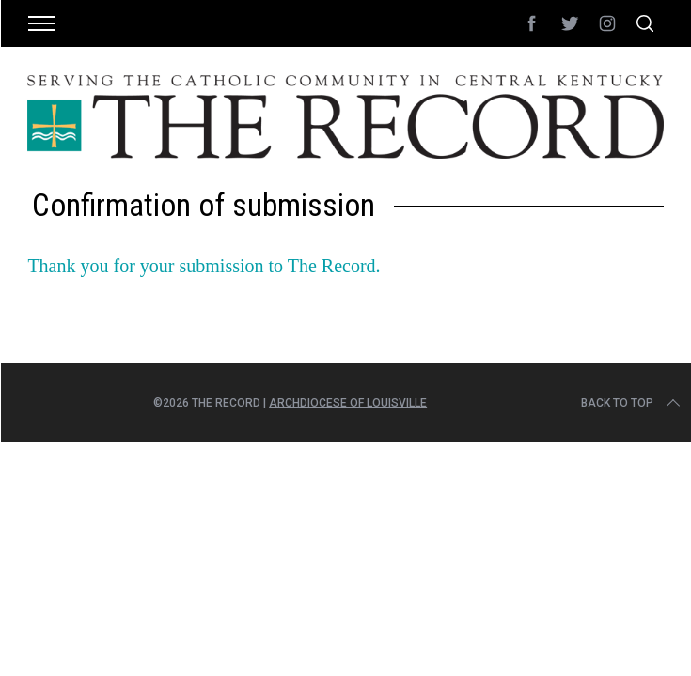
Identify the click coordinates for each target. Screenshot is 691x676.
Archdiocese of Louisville (348, 402)
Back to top (632, 402)
